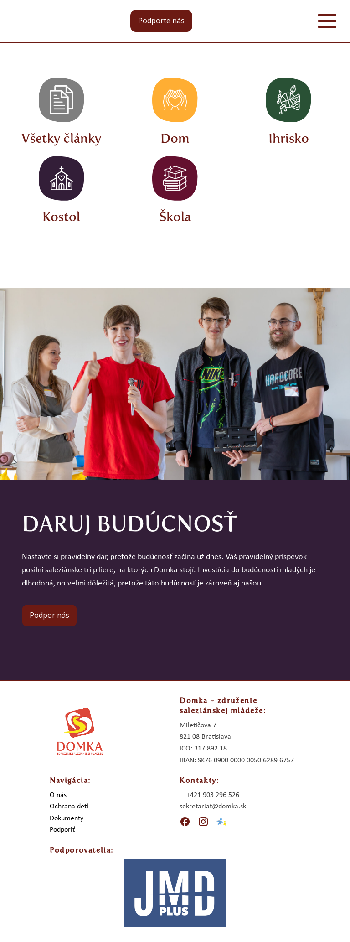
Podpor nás (49, 615)
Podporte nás (161, 21)
